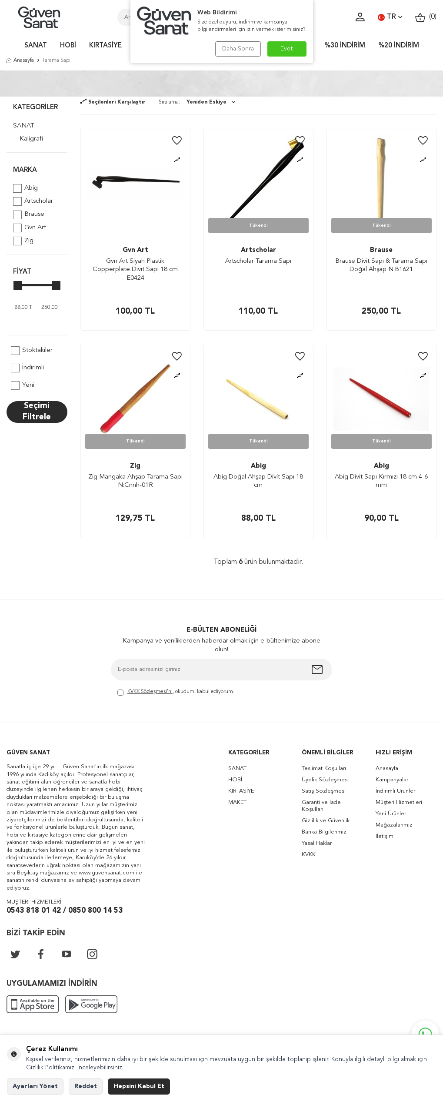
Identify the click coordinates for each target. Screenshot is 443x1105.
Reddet (85, 1086)
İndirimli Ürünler (395, 791)
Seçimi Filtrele (37, 411)
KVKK (309, 854)
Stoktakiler (32, 350)
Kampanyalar (392, 780)
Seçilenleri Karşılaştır (113, 102)
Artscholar (33, 201)
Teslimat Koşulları (324, 768)
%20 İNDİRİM (398, 46)
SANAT (35, 46)
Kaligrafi (31, 139)
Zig (23, 241)
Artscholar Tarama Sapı (258, 261)
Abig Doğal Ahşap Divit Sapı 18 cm (258, 481)
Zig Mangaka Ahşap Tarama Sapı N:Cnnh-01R (135, 481)
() (425, 17)
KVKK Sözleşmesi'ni (150, 691)
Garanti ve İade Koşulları (321, 806)
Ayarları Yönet (35, 1086)
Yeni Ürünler (391, 814)
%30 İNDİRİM (344, 46)
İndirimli (27, 368)
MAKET (237, 802)
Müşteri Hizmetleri (399, 802)
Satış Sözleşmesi (324, 791)
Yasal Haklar (317, 843)
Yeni (22, 385)
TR (390, 17)
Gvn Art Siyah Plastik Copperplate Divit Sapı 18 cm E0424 (135, 269)
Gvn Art (29, 228)
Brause (28, 215)
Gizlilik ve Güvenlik (326, 821)
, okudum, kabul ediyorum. (175, 692)
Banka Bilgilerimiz (324, 832)
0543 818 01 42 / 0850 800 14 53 (65, 910)
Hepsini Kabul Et (138, 1086)
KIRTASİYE (105, 46)
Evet (286, 49)
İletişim (384, 836)
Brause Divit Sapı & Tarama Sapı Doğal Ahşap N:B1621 (381, 265)
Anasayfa (20, 60)
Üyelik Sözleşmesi (325, 780)
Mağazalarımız (394, 825)
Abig (25, 188)
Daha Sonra (238, 49)
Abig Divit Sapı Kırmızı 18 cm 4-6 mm (381, 481)
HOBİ (68, 46)
